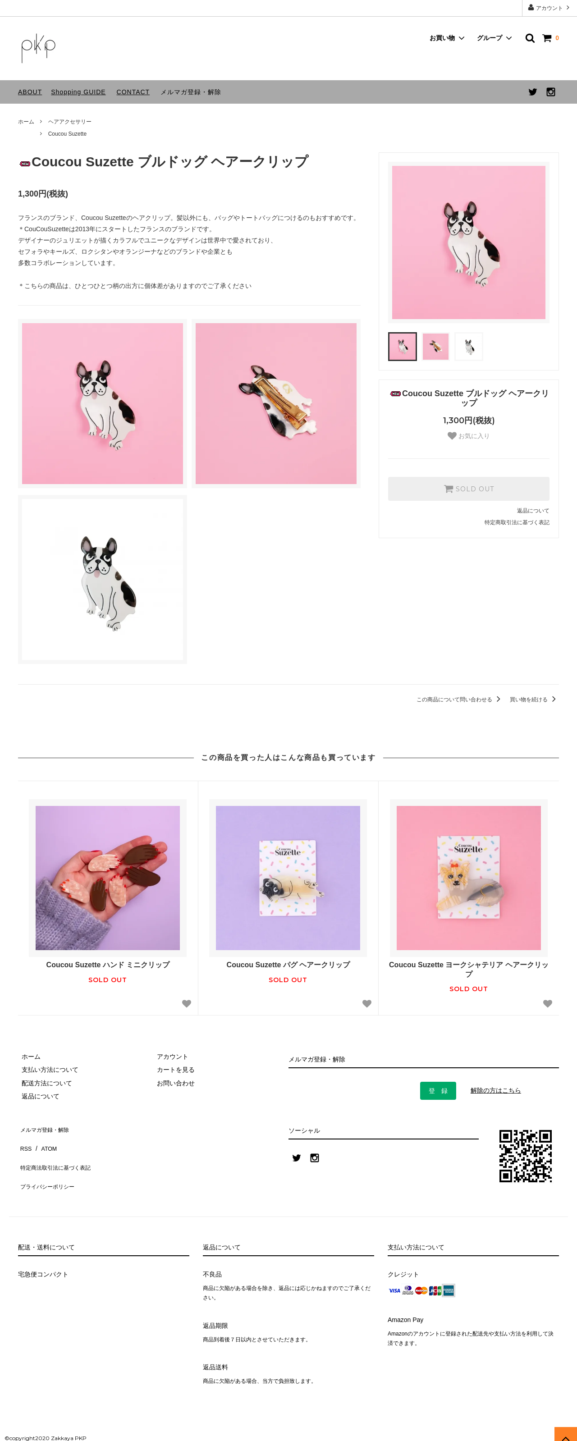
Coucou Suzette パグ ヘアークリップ (288, 965)
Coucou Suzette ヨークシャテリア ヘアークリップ (469, 969)
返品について (533, 511)
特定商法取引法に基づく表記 (59, 1153)
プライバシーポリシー (49, 1167)
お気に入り (469, 435)
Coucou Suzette (67, 134)
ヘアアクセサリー (70, 122)
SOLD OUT (469, 489)
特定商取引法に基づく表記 (517, 522)
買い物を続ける (534, 699)
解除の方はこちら (496, 1090)
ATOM (45, 1140)
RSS (24, 1140)
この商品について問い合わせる (460, 699)
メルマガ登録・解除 (190, 92)
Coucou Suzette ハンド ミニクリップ (108, 965)
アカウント (549, 7)
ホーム (26, 122)
